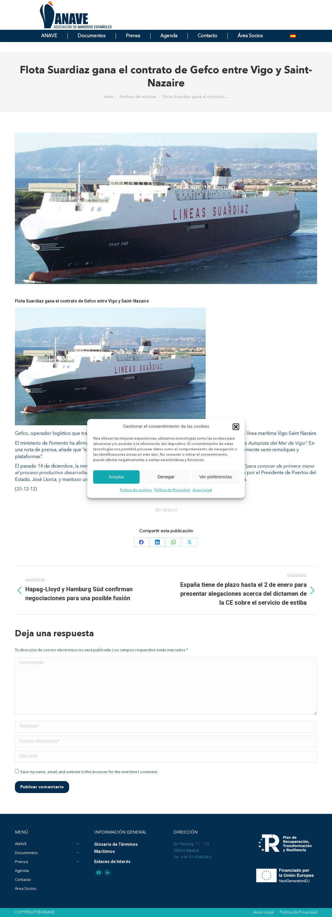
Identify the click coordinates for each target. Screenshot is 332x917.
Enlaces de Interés (112, 861)
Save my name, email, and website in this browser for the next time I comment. (89, 772)
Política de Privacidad (172, 490)
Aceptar (116, 477)
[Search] (253, 5)
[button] (236, 427)
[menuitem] (293, 46)
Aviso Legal (202, 490)
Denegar (166, 477)
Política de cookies (135, 490)
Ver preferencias (215, 477)
